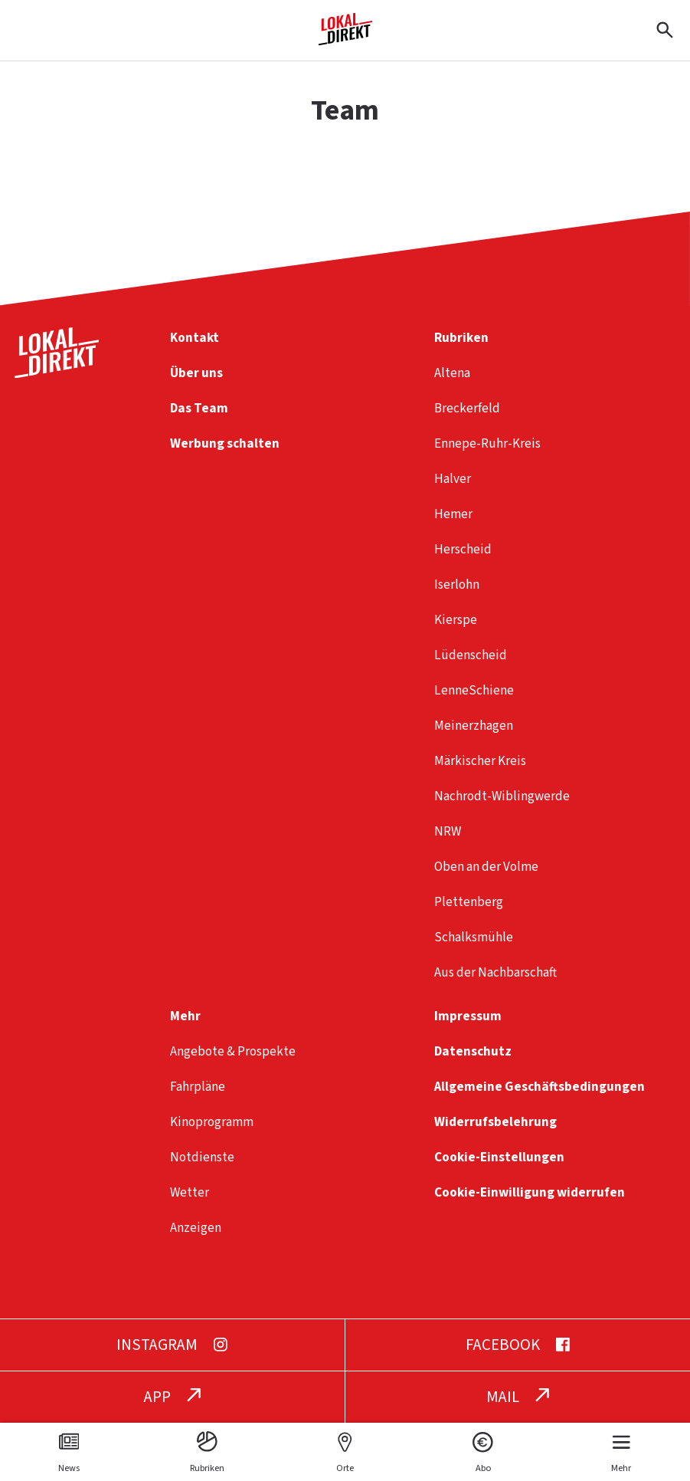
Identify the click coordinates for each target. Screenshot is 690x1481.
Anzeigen (195, 1227)
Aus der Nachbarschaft (495, 972)
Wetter (189, 1192)
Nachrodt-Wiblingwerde (502, 796)
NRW (447, 831)
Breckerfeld (467, 408)
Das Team (199, 408)
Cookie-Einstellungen (499, 1157)
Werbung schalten (225, 443)
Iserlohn (456, 584)
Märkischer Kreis (480, 760)
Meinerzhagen (473, 725)
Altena (452, 373)
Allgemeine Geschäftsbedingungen (539, 1086)
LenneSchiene (474, 690)
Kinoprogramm (211, 1121)
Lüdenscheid (470, 655)
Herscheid (463, 549)
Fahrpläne (197, 1086)
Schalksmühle (473, 937)
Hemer (453, 514)
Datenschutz (473, 1051)
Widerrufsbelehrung (495, 1121)
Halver (452, 478)
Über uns (196, 373)
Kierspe (455, 619)
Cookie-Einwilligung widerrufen (529, 1192)
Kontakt (194, 337)
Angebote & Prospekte (233, 1051)
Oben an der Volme (486, 866)
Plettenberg (468, 901)
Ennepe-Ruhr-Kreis (487, 443)
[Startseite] (345, 39)
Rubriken (461, 337)
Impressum (468, 1016)
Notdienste (202, 1157)
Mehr (185, 1016)
